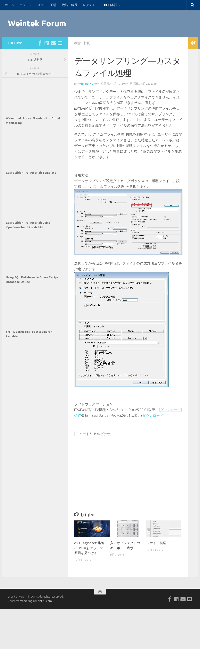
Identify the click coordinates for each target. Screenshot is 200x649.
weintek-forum (89, 83)
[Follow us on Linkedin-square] (46, 43)
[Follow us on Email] (53, 43)
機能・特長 (69, 5)
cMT (77, 415)
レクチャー (90, 5)
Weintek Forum (37, 23)
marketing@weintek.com (36, 600)
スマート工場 (47, 5)
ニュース (26, 5)
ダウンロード (170, 410)
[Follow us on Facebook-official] (40, 43)
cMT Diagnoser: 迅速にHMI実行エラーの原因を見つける (89, 547)
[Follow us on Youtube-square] (59, 43)
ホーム (9, 5)
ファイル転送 (156, 542)
